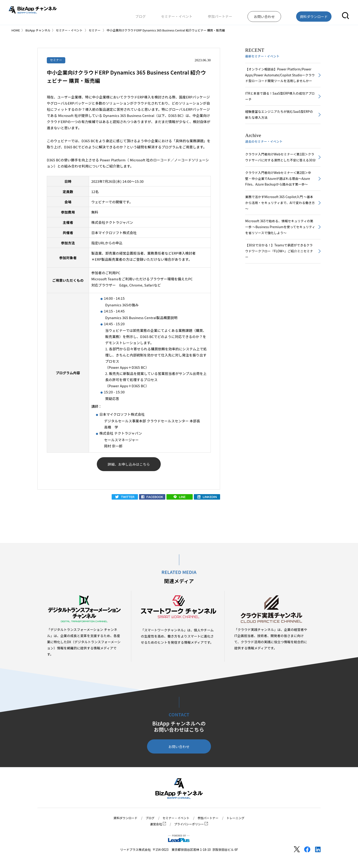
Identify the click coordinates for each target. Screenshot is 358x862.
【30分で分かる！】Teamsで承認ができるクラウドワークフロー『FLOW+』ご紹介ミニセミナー (280, 270)
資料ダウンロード (123, 818)
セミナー (56, 60)
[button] (345, 14)
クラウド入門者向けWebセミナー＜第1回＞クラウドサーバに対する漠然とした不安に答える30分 (280, 169)
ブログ (167, 14)
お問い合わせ (179, 747)
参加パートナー (234, 14)
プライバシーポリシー (191, 824)
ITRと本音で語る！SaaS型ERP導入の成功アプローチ (279, 103)
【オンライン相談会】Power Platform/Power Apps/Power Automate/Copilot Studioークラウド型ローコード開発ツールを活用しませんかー (280, 78)
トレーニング (237, 818)
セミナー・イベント (197, 14)
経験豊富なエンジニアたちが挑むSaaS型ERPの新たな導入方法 (278, 122)
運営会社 (157, 824)
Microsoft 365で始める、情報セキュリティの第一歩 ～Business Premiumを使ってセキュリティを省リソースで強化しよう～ (280, 244)
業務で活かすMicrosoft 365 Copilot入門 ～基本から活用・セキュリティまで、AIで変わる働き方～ (279, 219)
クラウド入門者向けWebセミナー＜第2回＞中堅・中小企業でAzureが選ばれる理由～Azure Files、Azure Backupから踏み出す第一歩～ (279, 194)
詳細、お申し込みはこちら (129, 464)
